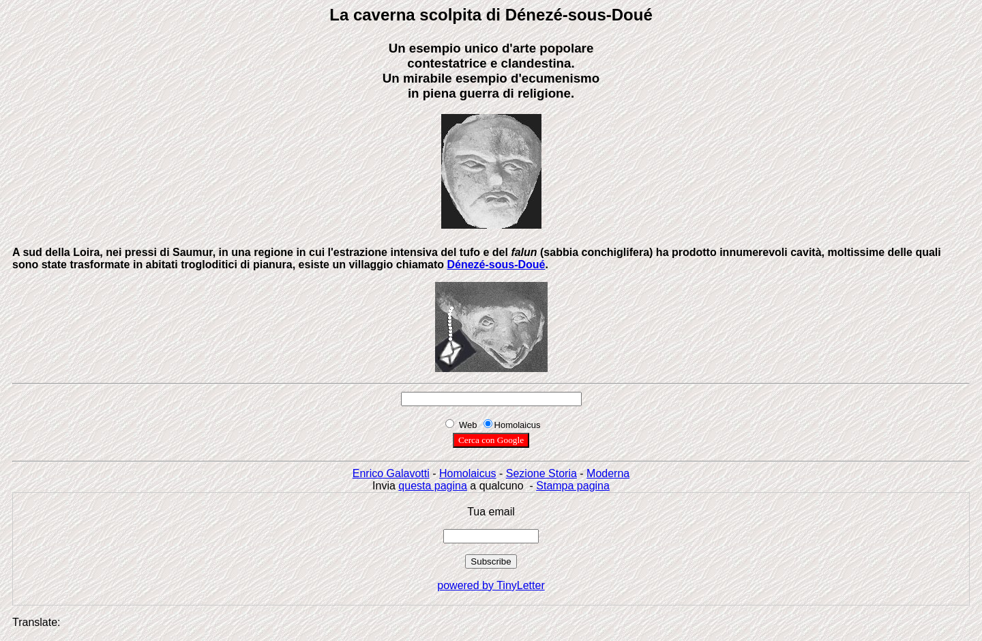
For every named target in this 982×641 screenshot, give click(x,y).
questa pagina (432, 486)
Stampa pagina (573, 486)
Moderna (607, 473)
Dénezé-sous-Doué (496, 264)
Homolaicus (467, 473)
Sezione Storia (541, 473)
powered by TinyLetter (490, 585)
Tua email (491, 511)
